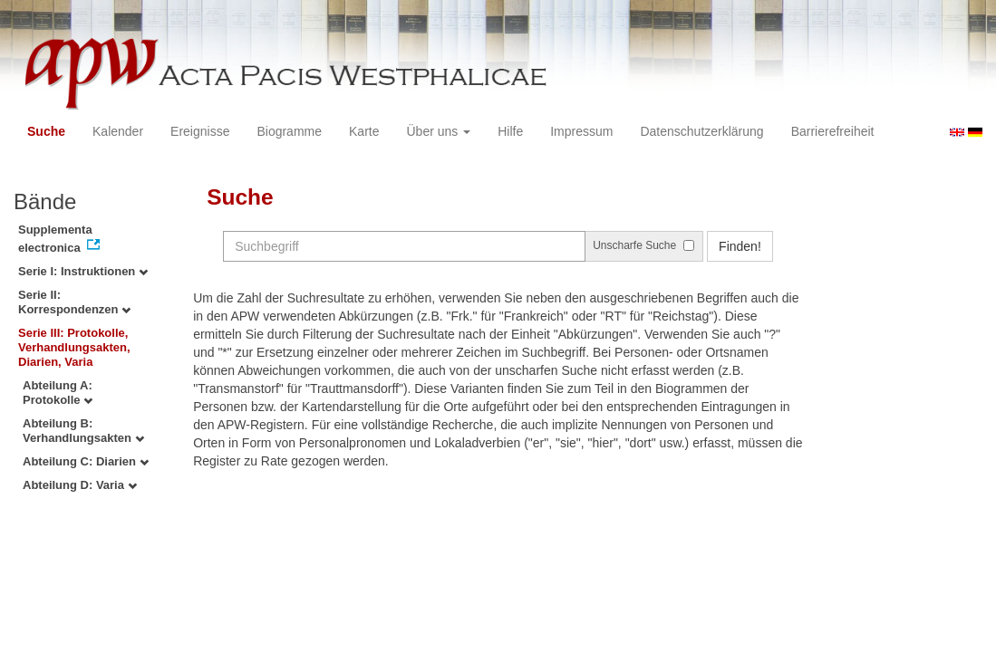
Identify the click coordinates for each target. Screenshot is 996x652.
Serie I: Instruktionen (83, 271)
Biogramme (289, 131)
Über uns (439, 131)
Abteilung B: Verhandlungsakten (83, 431)
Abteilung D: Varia (80, 485)
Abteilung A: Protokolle (57, 393)
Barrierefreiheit (833, 131)
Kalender (117, 131)
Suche (46, 131)
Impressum (581, 131)
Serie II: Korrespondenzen (74, 302)
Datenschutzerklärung (701, 131)
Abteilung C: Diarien (86, 461)
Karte (364, 131)
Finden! (740, 246)
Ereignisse (199, 131)
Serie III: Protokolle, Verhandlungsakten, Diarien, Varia (74, 347)
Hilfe (510, 131)
